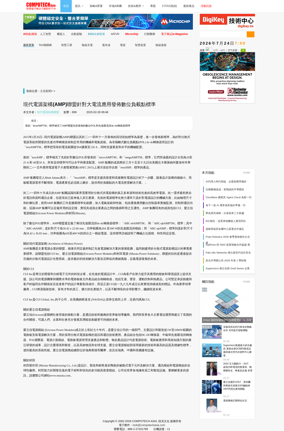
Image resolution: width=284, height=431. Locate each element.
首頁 (66, 6)
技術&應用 (136, 6)
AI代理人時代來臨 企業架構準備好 (226, 181)
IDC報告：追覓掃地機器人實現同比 (226, 221)
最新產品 (188, 6)
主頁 (43, 91)
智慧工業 (66, 45)
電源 (122, 45)
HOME (248, 172)
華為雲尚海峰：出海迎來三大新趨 (225, 213)
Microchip (131, 34)
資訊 (79, 6)
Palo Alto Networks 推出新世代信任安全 (228, 252)
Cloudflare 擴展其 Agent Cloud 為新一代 (229, 197)
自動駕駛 (76, 34)
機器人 (61, 34)
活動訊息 (206, 6)
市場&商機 (115, 6)
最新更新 (28, 45)
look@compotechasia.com (149, 425)
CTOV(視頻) (169, 6)
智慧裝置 (140, 45)
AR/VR (115, 34)
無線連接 (160, 45)
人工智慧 (45, 34)
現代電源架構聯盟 (48, 112)
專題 (153, 6)
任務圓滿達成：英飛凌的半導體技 (225, 189)
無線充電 (87, 45)
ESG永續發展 (96, 34)
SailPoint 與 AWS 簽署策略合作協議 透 (228, 244)
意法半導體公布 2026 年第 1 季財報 (226, 260)
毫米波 (106, 45)
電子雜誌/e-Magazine (174, 34)
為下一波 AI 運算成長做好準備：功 (226, 205)
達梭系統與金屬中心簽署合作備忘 (225, 228)
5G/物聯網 (45, 45)
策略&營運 (96, 6)
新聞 (48, 91)
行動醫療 (149, 34)
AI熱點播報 (30, 34)
